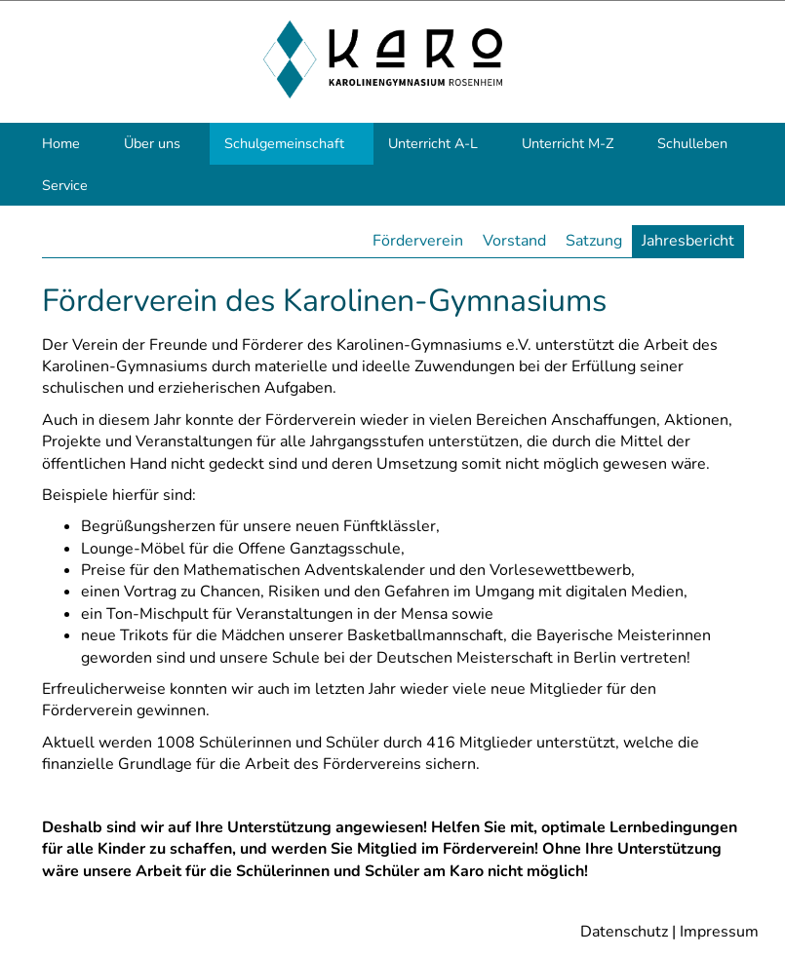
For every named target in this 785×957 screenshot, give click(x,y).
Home (61, 143)
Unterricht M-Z (567, 143)
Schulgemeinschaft (284, 143)
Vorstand (514, 240)
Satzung (594, 240)
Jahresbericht (688, 240)
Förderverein (418, 240)
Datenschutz (624, 931)
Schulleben (692, 143)
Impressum (719, 931)
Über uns (152, 143)
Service (65, 185)
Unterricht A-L (433, 143)
